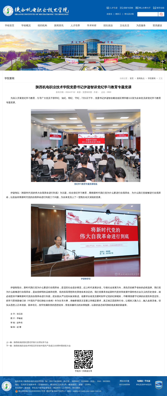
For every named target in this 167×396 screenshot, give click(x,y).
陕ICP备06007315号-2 (56, 391)
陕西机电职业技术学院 (34, 381)
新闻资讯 (59, 25)
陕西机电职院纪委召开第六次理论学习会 (31, 342)
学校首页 (9, 25)
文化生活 (124, 25)
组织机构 (42, 25)
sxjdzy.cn (77, 391)
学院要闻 (152, 78)
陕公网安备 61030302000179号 (30, 391)
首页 (132, 78)
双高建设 (157, 25)
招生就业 (108, 25)
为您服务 (141, 25)
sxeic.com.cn (95, 391)
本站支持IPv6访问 (143, 384)
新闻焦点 (141, 78)
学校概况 (26, 25)
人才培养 (75, 25)
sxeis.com (85, 391)
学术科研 (91, 25)
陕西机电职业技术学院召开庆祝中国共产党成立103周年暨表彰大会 (42, 346)
